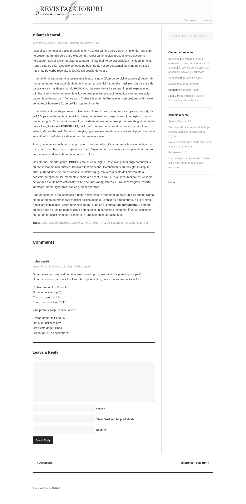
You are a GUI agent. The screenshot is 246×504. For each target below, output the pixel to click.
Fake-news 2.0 (177, 152)
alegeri (53, 222)
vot (146, 222)
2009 (44, 222)
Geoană (77, 222)
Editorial (62, 42)
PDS (95, 222)
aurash (172, 83)
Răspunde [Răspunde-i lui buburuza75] (83, 266)
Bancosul (174, 58)
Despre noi (208, 20)
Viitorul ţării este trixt (194, 462)
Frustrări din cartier (80, 42)
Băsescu (64, 222)
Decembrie (44, 462)
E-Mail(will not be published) (115, 419)
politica (111, 222)
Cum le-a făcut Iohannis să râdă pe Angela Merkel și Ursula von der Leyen (189, 132)
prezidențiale (134, 222)
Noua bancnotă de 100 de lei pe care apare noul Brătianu (190, 144)
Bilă (97, 42)
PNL (102, 222)
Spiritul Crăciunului (179, 121)
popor (121, 222)
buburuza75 (41, 261)
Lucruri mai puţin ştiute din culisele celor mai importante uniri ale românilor (188, 163)
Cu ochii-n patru (192, 77)
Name (100, 408)
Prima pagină (190, 20)
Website (101, 429)
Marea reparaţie (189, 83)
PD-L (87, 222)
